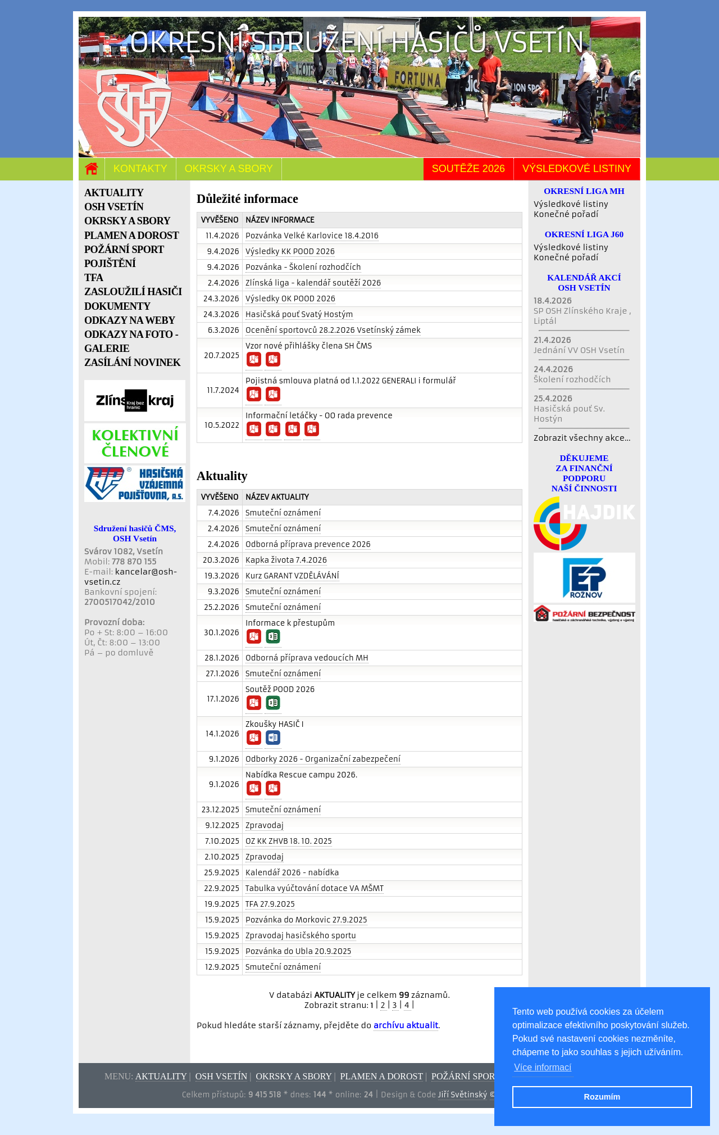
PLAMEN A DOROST (131, 235)
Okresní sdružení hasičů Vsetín (357, 42)
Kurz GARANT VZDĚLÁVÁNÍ (292, 576)
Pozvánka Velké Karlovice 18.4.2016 (312, 236)
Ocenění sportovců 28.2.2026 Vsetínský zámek (333, 330)
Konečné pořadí (566, 214)
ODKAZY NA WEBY (129, 320)
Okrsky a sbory (229, 168)
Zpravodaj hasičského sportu (300, 935)
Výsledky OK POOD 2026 (290, 299)
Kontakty (140, 168)
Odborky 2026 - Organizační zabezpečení (323, 759)
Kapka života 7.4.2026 (286, 560)
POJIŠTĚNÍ (110, 263)
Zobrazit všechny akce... (582, 438)
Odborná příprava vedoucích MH (306, 658)
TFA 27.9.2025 (270, 904)
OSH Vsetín (221, 1076)
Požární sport (465, 1076)
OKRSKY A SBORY (127, 221)
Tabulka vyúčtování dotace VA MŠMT (314, 888)
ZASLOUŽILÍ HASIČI (133, 291)
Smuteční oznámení (283, 513)
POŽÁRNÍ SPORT (124, 249)
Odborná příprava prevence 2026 (308, 544)
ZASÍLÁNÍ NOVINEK (132, 362)
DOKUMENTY (117, 306)
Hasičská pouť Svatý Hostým (299, 314)
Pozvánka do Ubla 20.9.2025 (298, 951)
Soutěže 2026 (468, 168)
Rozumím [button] (602, 1096)
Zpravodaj (264, 825)
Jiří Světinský (463, 1095)
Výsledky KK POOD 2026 (290, 251)
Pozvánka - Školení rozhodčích (303, 267)
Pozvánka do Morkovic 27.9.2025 (306, 920)
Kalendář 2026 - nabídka (292, 873)
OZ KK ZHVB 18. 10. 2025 (288, 841)
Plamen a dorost (381, 1076)
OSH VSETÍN (113, 206)
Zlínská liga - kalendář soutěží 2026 (313, 283)
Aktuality (161, 1076)
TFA (93, 277)
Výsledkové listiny (576, 168)
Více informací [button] (542, 1067)
